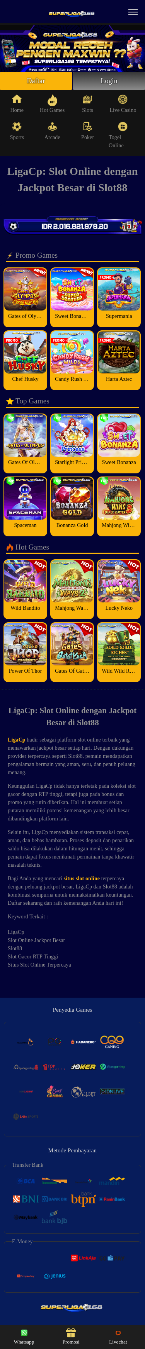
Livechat (118, 1336)
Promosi (71, 1336)
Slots (87, 103)
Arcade (52, 131)
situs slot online (82, 878)
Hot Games (52, 103)
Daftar (36, 81)
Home (17, 103)
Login (109, 81)
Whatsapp (24, 1336)
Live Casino (122, 103)
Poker (87, 131)
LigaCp (17, 740)
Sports (17, 131)
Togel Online (118, 135)
